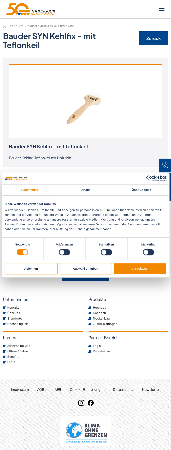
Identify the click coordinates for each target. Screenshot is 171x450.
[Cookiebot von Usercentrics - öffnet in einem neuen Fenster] (149, 178)
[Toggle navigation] (162, 9)
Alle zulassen (140, 268)
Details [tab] (86, 189)
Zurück (153, 38)
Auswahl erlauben (85, 268)
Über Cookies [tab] (141, 189)
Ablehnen (31, 268)
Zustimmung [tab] (30, 189)
